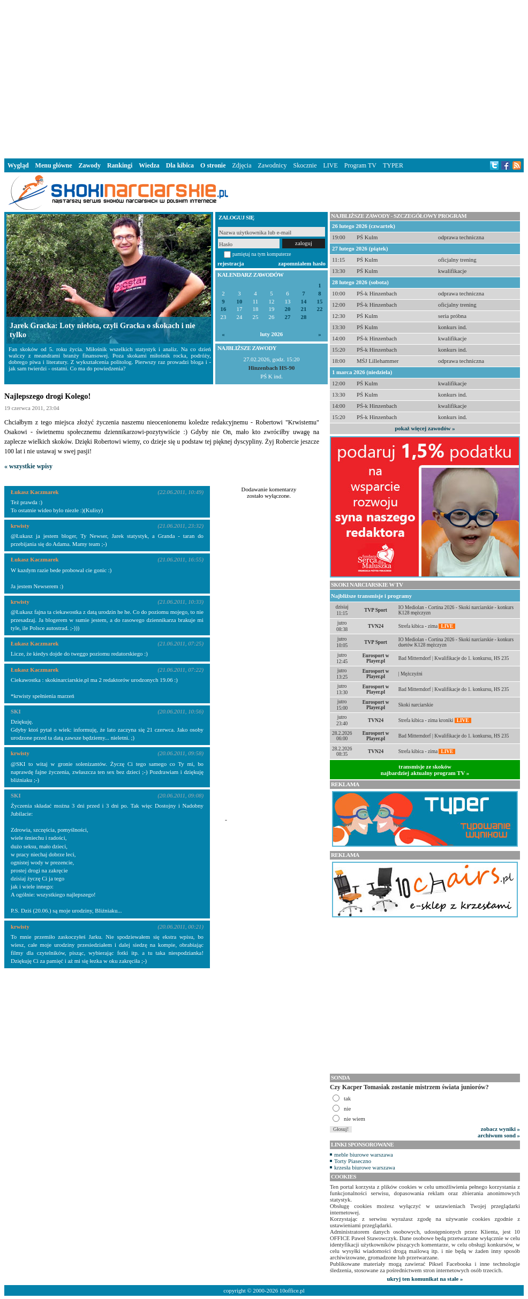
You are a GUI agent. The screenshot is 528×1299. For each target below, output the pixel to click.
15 (320, 302)
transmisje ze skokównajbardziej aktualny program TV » (425, 769)
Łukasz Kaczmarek (34, 492)
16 (224, 309)
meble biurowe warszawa (363, 1154)
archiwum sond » (499, 1135)
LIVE (330, 165)
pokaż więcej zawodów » (425, 428)
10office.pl (292, 1290)
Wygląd (18, 165)
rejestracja (230, 263)
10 (240, 302)
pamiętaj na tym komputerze (261, 254)
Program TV (360, 165)
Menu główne (53, 165)
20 (288, 309)
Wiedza (149, 165)
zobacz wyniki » (500, 1129)
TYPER (393, 165)
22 (320, 309)
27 (288, 317)
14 (304, 302)
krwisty (20, 525)
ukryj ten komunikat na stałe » (425, 1278)
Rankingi (119, 165)
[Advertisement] (264, 77)
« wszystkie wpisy (28, 466)
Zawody (90, 165)
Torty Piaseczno (352, 1161)
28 (304, 317)
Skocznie (304, 165)
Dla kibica (180, 165)
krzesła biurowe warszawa (364, 1167)
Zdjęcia (242, 165)
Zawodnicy (272, 165)
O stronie (212, 165)
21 (304, 309)
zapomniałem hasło (302, 263)
